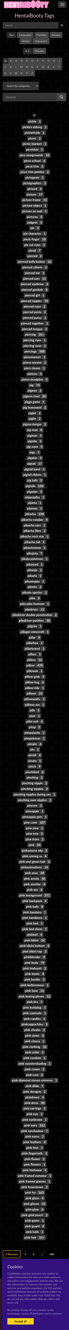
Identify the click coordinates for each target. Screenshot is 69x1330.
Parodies (42, 34)
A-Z (27, 50)
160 (51, 1254)
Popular (39, 50)
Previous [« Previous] (12, 1254)
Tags (11, 34)
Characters (41, 41)
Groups (56, 34)
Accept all (20, 1321)
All (5, 60)
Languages (25, 34)
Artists (25, 41)
